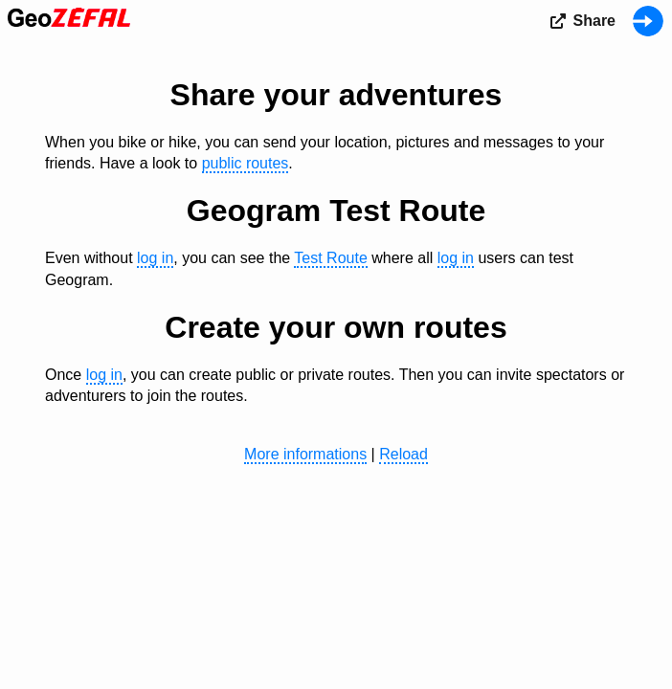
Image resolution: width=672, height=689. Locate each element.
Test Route (330, 258)
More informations (305, 454)
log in (155, 258)
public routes (245, 163)
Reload (403, 454)
